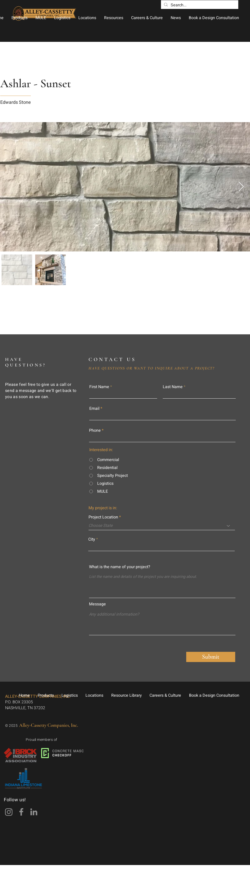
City (91, 539)
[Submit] (210, 657)
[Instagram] (9, 812)
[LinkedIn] (34, 812)
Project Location (103, 517)
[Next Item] (241, 187)
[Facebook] (21, 812)
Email (94, 408)
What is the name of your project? (119, 567)
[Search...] (199, 5)
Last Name (173, 387)
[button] (19, 17)
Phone (95, 430)
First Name (99, 387)
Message (97, 604)
